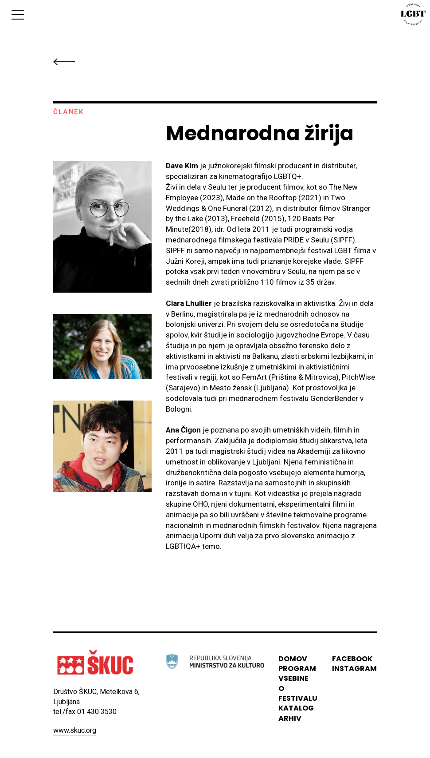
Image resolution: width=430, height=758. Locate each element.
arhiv (289, 718)
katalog (296, 708)
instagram (354, 668)
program (297, 668)
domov (292, 659)
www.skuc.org (74, 730)
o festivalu (297, 693)
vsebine (293, 678)
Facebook (352, 659)
